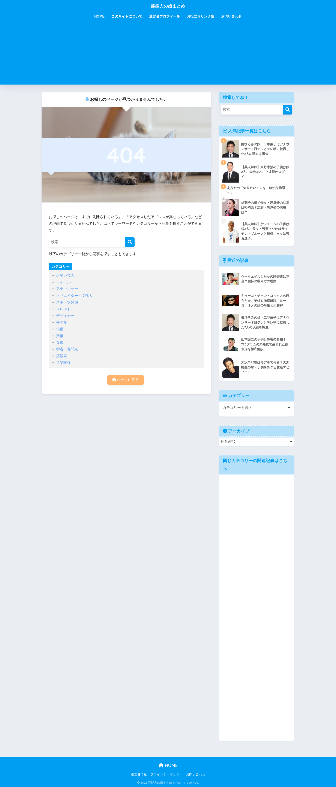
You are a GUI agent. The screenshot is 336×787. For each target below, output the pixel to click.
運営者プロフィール (164, 16)
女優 (59, 343)
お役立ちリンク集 (200, 16)
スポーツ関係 (67, 302)
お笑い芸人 (65, 276)
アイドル (63, 282)
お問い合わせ (231, 16)
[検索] (130, 242)
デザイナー (65, 316)
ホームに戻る (125, 380)
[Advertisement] (168, 55)
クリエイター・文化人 (74, 296)
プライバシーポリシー (166, 774)
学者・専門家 (67, 349)
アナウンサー (67, 289)
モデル (61, 322)
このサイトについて (126, 16)
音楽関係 (63, 363)
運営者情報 (139, 774)
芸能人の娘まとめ (168, 6)
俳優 (59, 329)
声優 (59, 336)
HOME (99, 16)
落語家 (61, 356)
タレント (63, 309)
